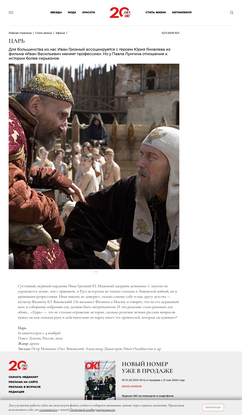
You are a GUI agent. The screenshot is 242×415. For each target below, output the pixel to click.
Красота (88, 12)
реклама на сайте (23, 382)
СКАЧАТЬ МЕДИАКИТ (23, 377)
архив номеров (132, 386)
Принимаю (213, 407)
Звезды (56, 12)
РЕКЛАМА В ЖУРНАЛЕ (25, 386)
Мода (72, 12)
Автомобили (182, 12)
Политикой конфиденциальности (92, 410)
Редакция (16, 391)
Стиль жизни (156, 12)
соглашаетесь (48, 410)
